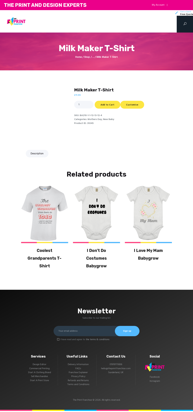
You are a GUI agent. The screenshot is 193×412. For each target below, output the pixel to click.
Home (78, 57)
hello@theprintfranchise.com (116, 370)
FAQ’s (78, 370)
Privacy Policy (78, 378)
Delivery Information (78, 366)
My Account (157, 5)
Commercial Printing (39, 370)
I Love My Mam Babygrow (148, 254)
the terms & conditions (97, 341)
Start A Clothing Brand (39, 374)
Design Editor (39, 366)
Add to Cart (108, 105)
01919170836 (115, 366)
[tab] (37, 153)
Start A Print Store (39, 382)
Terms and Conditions (78, 386)
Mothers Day (95, 119)
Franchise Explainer (78, 374)
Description (37, 153)
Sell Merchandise (39, 378)
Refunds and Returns (78, 382)
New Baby (108, 119)
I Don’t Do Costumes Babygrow (96, 258)
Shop (87, 57)
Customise (133, 105)
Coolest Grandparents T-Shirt (44, 258)
